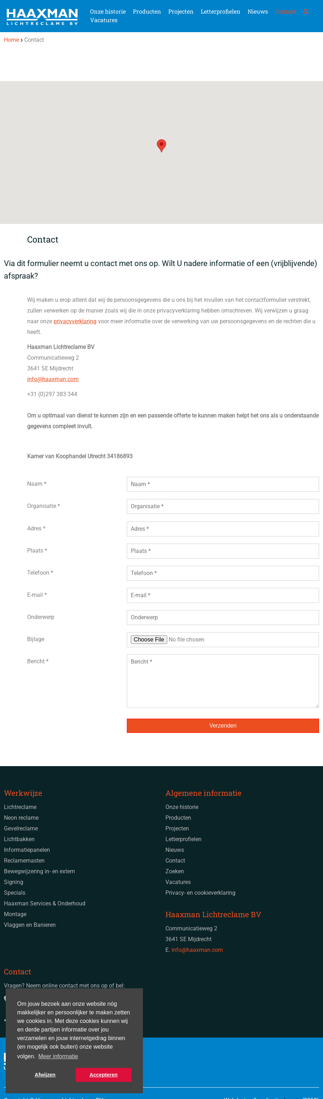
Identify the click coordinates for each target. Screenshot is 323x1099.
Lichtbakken (19, 839)
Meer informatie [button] (58, 1056)
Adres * (36, 528)
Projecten (181, 11)
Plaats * (37, 550)
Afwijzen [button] (45, 1075)
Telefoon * (40, 572)
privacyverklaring (75, 321)
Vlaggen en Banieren (30, 924)
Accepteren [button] (104, 1075)
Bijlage (35, 639)
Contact (285, 11)
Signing (13, 882)
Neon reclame (21, 817)
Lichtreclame (20, 807)
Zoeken (174, 871)
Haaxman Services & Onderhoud (44, 903)
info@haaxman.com (53, 379)
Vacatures (104, 19)
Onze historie (108, 11)
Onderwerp (40, 617)
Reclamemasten (24, 860)
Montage (15, 914)
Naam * (36, 483)
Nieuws (258, 11)
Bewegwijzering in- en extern (39, 871)
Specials (14, 892)
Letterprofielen (220, 11)
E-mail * (37, 594)
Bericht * (38, 661)
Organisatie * (43, 506)
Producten (147, 11)
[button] (161, 146)
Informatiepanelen (27, 849)
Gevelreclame (21, 828)
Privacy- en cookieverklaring (200, 892)
